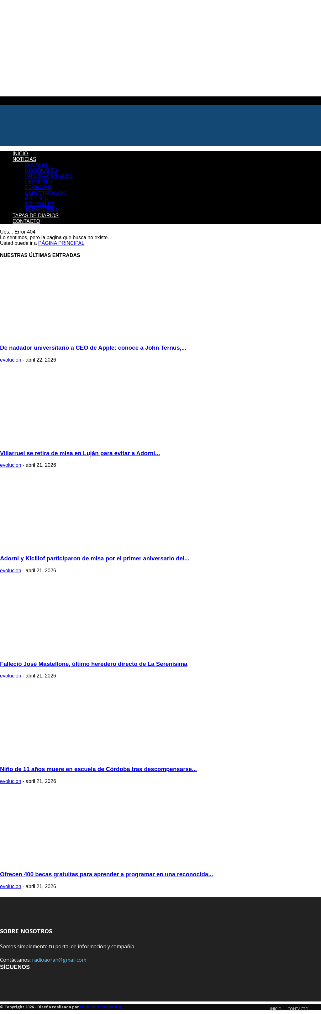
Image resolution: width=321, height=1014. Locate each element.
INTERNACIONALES (48, 176)
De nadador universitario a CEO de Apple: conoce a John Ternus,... (93, 347)
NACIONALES (41, 170)
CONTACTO (26, 221)
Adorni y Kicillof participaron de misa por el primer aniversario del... (94, 558)
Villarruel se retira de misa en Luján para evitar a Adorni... (80, 453)
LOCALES (36, 164)
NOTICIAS (24, 159)
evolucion (10, 360)
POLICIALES (39, 204)
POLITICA (36, 198)
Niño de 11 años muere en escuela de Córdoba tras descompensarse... (98, 769)
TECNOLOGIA (41, 210)
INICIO (20, 153)
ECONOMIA (38, 187)
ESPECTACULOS (45, 193)
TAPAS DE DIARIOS (36, 215)
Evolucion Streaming (100, 1007)
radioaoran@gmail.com (59, 959)
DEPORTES (39, 181)
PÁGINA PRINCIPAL (61, 243)
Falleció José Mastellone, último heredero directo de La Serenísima (93, 664)
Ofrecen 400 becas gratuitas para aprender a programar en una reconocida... (106, 874)
